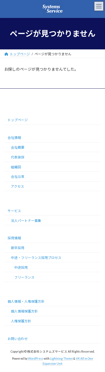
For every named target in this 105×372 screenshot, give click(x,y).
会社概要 (17, 147)
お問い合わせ (18, 338)
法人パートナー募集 (26, 220)
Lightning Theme (61, 358)
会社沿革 (17, 176)
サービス (14, 211)
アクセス (17, 186)
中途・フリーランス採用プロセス (36, 258)
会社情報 (14, 138)
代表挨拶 (17, 157)
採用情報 (14, 238)
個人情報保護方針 (24, 311)
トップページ (18, 120)
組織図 (16, 167)
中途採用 (21, 267)
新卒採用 (17, 248)
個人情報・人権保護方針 (26, 301)
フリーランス (24, 277)
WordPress (35, 358)
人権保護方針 (21, 321)
